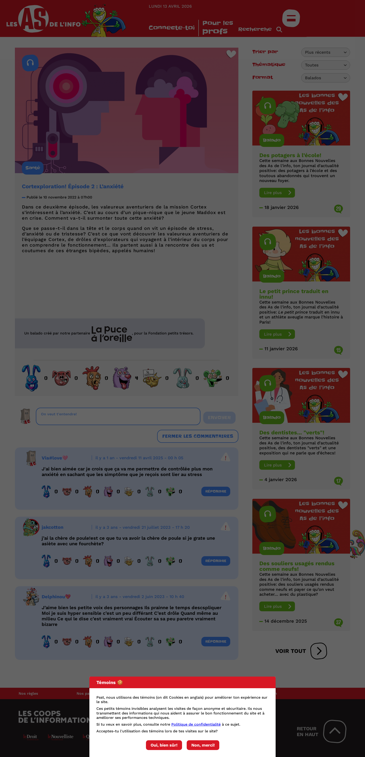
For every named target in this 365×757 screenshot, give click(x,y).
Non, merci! (203, 745)
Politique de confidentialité (196, 724)
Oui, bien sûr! (164, 745)
